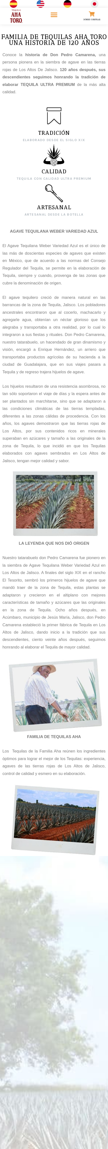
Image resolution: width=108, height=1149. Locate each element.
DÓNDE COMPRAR (91, 19)
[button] (54, 14)
